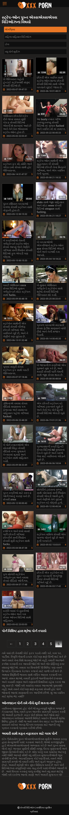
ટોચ (7, 44)
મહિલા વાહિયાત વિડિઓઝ (18, 36)
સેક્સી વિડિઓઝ (27, 807)
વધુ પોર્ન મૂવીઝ (12, 51)
